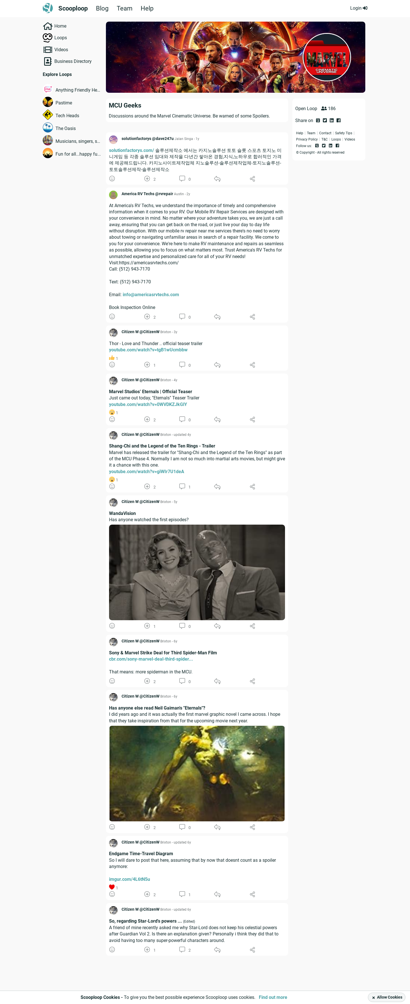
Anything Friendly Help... (78, 90)
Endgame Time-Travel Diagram (141, 853)
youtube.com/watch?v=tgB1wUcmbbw (148, 349)
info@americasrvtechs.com (151, 294)
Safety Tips (343, 133)
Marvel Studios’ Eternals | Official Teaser (150, 391)
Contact (325, 133)
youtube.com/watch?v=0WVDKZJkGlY (148, 404)
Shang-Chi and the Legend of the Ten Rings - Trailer (162, 446)
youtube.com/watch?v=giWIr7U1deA (146, 471)
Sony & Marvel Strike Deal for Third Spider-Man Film (163, 652)
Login (358, 8)
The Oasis (66, 128)
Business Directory (73, 61)
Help (147, 8)
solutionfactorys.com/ (131, 150)
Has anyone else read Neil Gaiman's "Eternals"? (157, 708)
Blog (102, 8)
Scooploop (73, 8)
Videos (61, 49)
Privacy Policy (307, 139)
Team (124, 8)
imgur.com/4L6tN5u (129, 879)
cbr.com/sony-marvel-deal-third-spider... (151, 659)
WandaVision (122, 513)
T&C (324, 139)
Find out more (273, 997)
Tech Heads (67, 115)
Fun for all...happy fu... (78, 154)
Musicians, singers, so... (78, 141)
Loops (60, 37)
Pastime (64, 103)
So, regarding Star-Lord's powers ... (145, 921)
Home (60, 26)
